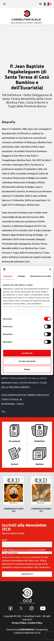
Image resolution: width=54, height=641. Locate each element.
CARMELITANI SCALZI (26, 19)
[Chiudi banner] (50, 269)
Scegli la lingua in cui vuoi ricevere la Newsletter (24, 550)
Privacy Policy (19, 623)
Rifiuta (27, 369)
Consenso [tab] (7, 276)
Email (4, 540)
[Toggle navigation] (4, 4)
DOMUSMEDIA (26, 629)
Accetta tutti (27, 353)
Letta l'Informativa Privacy (15, 557)
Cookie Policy (35, 623)
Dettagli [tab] (21, 276)
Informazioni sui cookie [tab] (40, 276)
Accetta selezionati (26, 361)
